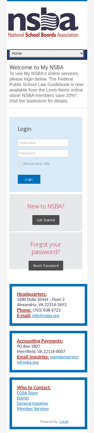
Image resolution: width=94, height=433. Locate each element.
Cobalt (63, 422)
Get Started (46, 220)
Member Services (33, 408)
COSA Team (27, 393)
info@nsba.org (45, 315)
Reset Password (46, 265)
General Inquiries (32, 403)
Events (23, 398)
